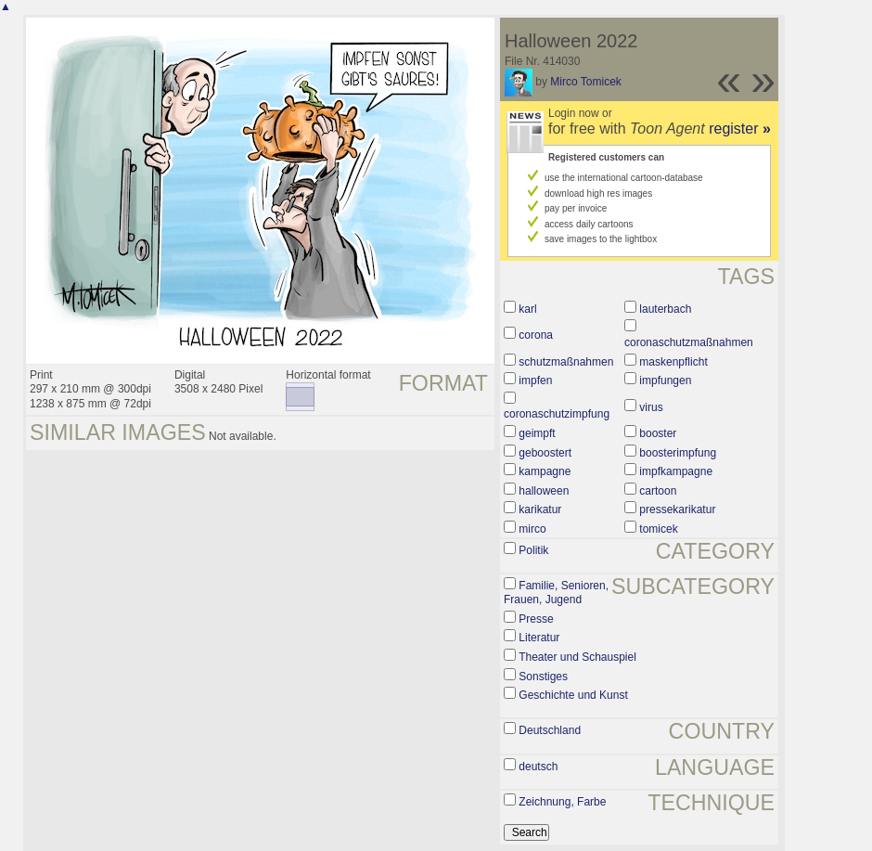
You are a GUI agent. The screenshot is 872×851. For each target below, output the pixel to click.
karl (527, 309)
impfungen (665, 380)
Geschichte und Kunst (573, 695)
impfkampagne (675, 471)
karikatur (540, 509)
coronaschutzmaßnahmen (688, 342)
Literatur (539, 637)
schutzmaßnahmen (566, 361)
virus (650, 407)
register (740, 128)
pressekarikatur (677, 509)
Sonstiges (543, 676)
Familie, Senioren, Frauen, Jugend (556, 593)
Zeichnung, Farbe (562, 801)
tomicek (658, 528)
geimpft (537, 433)
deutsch (538, 766)
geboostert (545, 452)
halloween (544, 490)
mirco (532, 528)
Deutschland (550, 730)
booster (657, 433)
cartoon (657, 490)
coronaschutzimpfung (556, 413)
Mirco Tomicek (585, 81)
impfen (535, 380)
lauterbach (665, 309)
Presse (536, 618)
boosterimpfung (677, 452)
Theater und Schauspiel (577, 657)
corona (536, 335)
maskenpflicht (673, 361)
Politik (533, 550)
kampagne (545, 471)
